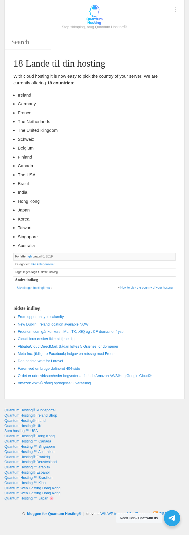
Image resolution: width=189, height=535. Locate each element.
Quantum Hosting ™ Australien (29, 452)
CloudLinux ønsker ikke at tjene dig (46, 339)
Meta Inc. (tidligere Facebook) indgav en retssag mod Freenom (69, 354)
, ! (54, 324)
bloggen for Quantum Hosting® (54, 514)
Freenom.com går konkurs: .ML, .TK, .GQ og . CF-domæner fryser (71, 332)
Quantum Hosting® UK (22, 426)
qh (30, 256)
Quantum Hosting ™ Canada (27, 441)
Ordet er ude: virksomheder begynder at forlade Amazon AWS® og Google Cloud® (84, 376)
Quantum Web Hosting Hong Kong (32, 488)
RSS (163, 514)
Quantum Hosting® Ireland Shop (30, 415)
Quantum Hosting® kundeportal (29, 410)
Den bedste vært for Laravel (40, 361)
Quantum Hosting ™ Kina (25, 483)
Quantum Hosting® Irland (25, 421)
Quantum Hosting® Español (27, 472)
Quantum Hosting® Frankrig (27, 457)
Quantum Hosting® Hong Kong (29, 436)
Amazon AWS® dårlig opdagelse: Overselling (54, 383)
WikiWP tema (112, 514)
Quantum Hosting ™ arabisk (27, 467)
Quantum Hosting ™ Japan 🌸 (29, 498)
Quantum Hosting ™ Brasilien (28, 478)
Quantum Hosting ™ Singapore (29, 447)
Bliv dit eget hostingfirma (33, 287)
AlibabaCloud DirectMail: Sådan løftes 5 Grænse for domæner (68, 346)
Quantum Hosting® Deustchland (30, 462)
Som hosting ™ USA (21, 431)
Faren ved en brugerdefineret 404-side (49, 369)
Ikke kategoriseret (43, 264)
